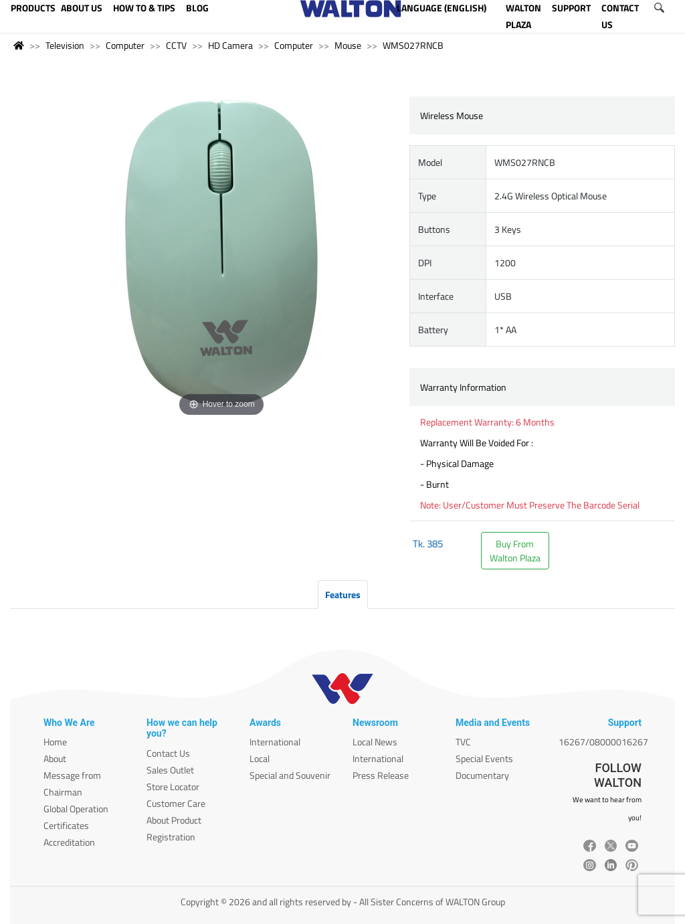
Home (55, 742)
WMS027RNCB (413, 45)
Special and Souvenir (290, 775)
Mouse (347, 45)
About (54, 758)
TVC (463, 742)
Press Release (381, 775)
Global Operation (75, 809)
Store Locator (172, 786)
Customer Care (175, 803)
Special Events (484, 758)
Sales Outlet (170, 770)
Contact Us (168, 753)
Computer (125, 45)
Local (260, 758)
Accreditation (69, 842)
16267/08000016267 (603, 742)
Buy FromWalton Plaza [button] (515, 551)
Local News (375, 742)
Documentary (482, 775)
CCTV (176, 45)
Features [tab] (343, 594)
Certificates (66, 825)
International (275, 742)
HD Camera (230, 45)
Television (64, 45)
